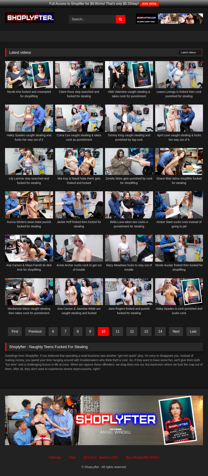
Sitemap (55, 457)
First (15, 331)
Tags (72, 457)
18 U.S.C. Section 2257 (100, 457)
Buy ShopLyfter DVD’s (142, 457)
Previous (35, 331)
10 (103, 331)
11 (118, 331)
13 (146, 331)
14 (160, 331)
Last (193, 331)
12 (132, 331)
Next (176, 331)
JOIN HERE (149, 3)
